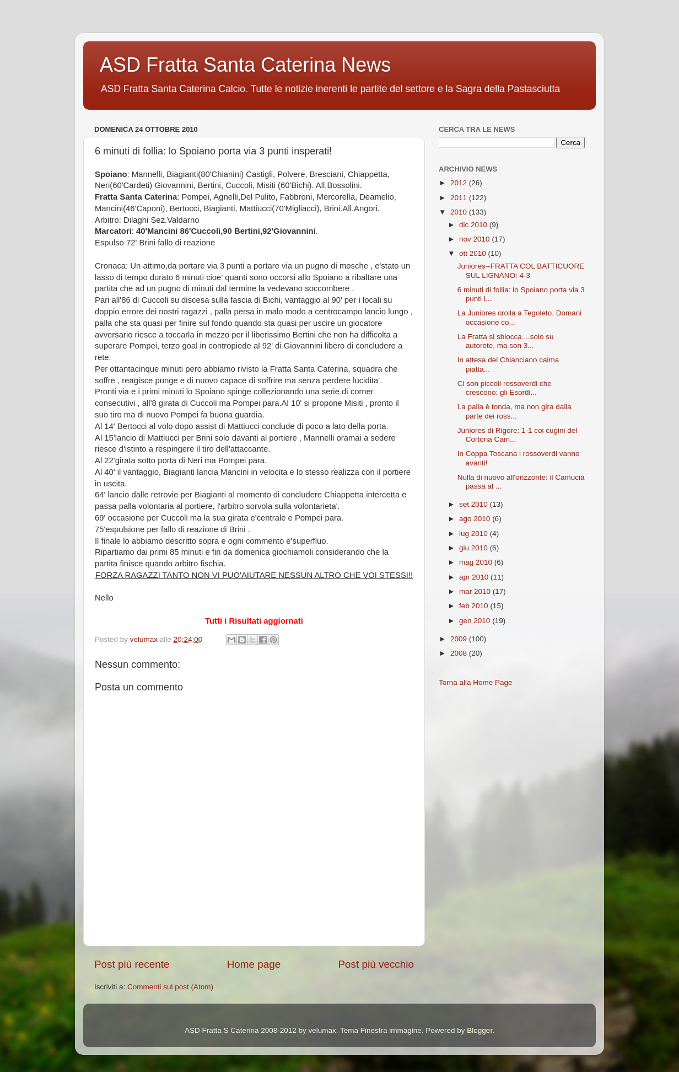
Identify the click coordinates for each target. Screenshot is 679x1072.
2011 (459, 198)
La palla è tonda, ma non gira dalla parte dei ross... (514, 411)
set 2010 (474, 504)
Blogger (479, 1030)
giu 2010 (474, 548)
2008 (459, 653)
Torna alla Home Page (476, 682)
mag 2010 (476, 562)
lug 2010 (474, 533)
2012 (459, 183)
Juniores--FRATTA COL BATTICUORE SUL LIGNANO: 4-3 (521, 270)
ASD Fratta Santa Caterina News (245, 64)
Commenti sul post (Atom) (170, 987)
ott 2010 (473, 253)
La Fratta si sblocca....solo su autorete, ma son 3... (505, 341)
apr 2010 (475, 577)
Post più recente (132, 964)
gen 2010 (475, 621)
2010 (459, 212)
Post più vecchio (376, 964)
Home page (254, 964)
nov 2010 (475, 239)
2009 (459, 639)
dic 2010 (474, 225)
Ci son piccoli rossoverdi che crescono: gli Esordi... (504, 387)
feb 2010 (474, 606)
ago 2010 (475, 518)
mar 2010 (476, 591)
